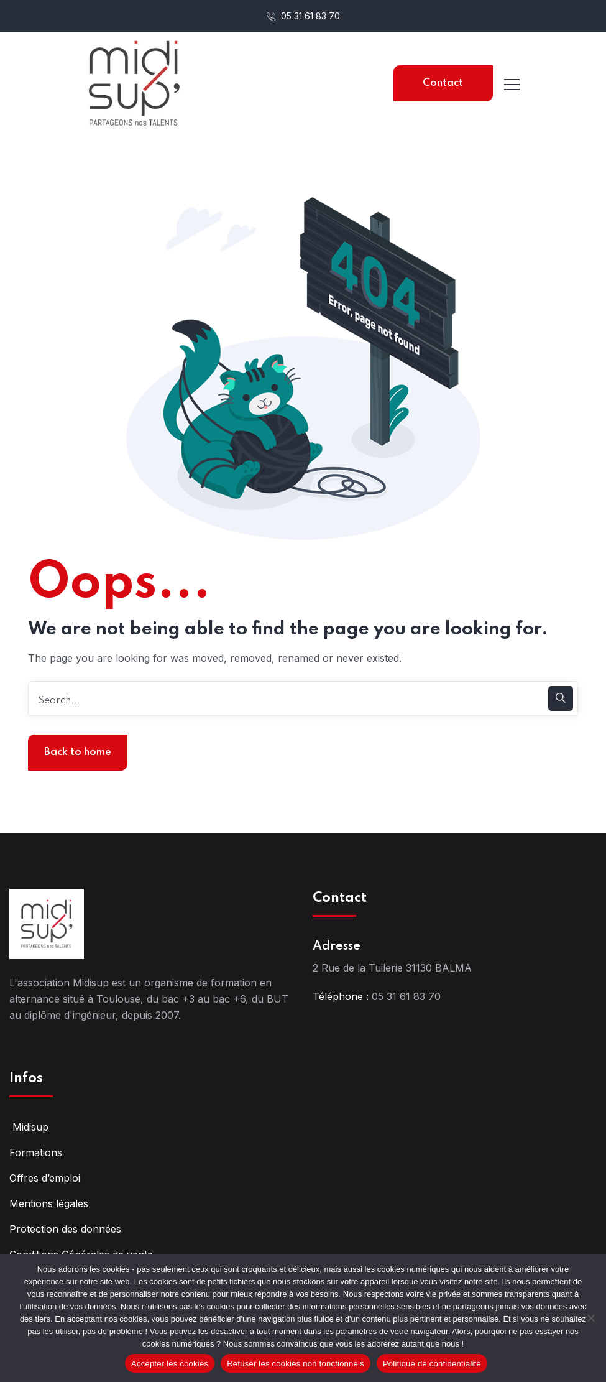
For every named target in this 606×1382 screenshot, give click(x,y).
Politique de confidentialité (432, 1363)
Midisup (28, 1127)
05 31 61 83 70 (303, 16)
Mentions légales (48, 1203)
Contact (443, 83)
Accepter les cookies (169, 1363)
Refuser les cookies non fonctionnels (295, 1363)
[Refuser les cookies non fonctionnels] (590, 1318)
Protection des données (65, 1229)
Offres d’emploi (44, 1178)
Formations (35, 1152)
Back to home (77, 752)
